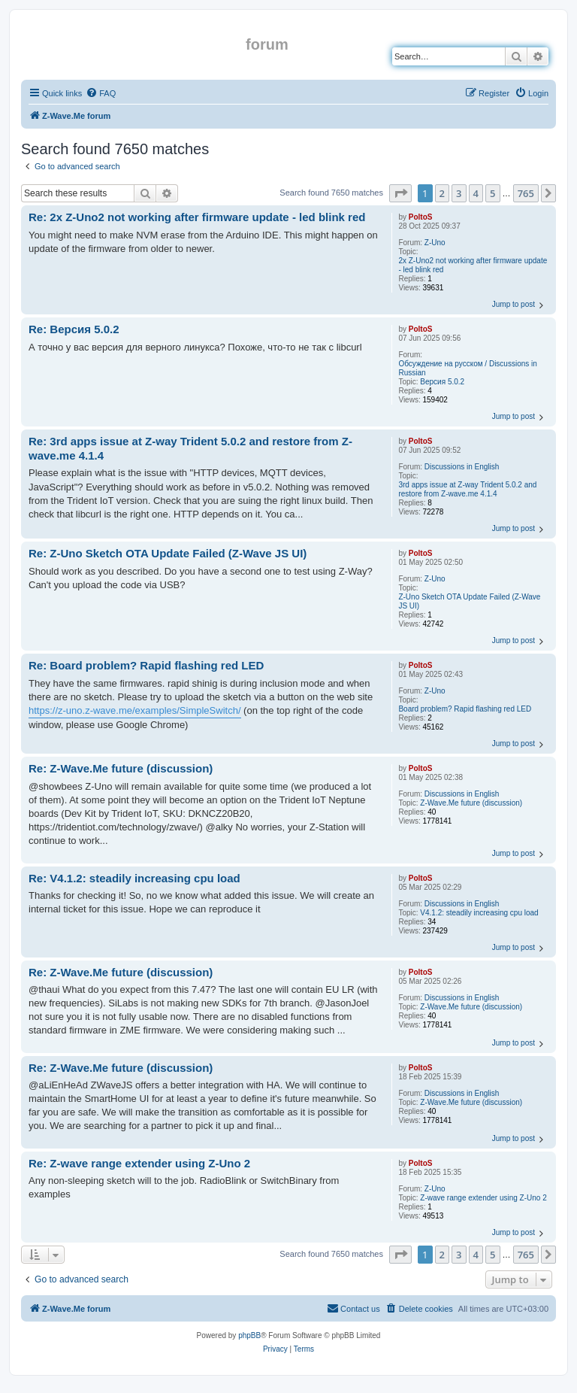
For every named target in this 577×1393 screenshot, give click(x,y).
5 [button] (492, 193)
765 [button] (526, 193)
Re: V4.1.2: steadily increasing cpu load (134, 878)
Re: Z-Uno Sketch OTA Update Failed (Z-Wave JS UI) (168, 553)
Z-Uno (435, 242)
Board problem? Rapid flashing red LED (464, 709)
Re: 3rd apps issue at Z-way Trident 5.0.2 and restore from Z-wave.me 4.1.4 (190, 448)
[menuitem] (101, 93)
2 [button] (442, 193)
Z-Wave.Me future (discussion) (471, 803)
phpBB (249, 1335)
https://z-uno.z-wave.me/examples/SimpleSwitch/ (135, 710)
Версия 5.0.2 (442, 382)
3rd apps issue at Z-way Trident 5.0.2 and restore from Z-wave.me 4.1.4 (467, 489)
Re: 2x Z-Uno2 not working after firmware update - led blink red (197, 217)
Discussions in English (462, 467)
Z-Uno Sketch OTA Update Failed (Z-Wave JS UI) (469, 601)
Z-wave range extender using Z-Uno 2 (483, 1198)
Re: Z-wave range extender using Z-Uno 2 (139, 1163)
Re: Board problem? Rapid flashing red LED (146, 665)
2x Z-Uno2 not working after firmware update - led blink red (472, 265)
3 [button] (458, 193)
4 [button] (476, 193)
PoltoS (421, 217)
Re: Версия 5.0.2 (74, 329)
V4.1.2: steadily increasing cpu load (479, 913)
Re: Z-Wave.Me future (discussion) (121, 768)
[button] (400, 193)
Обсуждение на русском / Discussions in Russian (467, 368)
